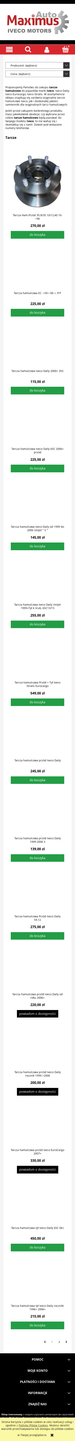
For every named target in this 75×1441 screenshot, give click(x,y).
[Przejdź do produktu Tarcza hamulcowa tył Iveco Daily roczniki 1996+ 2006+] (37, 1283)
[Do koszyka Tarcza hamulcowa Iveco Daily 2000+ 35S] (37, 390)
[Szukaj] (28, 49)
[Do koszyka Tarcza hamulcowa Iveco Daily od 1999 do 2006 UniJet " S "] (37, 546)
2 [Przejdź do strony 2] (59, 1342)
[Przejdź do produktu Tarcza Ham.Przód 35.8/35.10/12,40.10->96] (37, 182)
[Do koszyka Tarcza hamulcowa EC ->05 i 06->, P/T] (37, 313)
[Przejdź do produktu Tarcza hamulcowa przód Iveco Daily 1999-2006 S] (37, 816)
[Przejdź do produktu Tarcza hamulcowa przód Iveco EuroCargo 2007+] (37, 1127)
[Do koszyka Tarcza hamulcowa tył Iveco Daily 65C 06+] (37, 1247)
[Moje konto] (47, 49)
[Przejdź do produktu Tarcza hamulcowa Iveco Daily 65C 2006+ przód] (37, 426)
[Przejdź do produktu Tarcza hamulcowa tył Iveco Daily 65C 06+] (37, 1205)
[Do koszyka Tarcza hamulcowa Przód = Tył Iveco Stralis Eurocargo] (37, 702)
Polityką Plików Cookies (33, 1425)
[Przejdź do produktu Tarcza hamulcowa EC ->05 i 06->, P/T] (37, 271)
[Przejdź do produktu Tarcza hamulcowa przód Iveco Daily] (37, 738)
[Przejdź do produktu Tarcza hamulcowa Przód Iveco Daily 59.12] (37, 894)
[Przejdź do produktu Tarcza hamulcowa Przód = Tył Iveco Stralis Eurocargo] (37, 660)
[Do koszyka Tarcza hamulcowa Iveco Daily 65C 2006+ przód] (37, 468)
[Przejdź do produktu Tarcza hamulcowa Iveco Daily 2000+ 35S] (37, 348)
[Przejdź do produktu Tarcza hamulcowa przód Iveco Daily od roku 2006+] (37, 972)
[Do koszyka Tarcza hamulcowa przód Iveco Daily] (37, 780)
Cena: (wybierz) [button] (20, 74)
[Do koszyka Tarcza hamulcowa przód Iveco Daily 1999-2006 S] (37, 858)
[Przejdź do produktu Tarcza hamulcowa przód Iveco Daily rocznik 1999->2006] (37, 1050)
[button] (9, 49)
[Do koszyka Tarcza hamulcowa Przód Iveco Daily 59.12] (37, 936)
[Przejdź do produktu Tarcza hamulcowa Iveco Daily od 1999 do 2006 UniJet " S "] (37, 504)
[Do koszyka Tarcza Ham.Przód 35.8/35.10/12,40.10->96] (37, 235)
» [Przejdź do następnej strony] (66, 1342)
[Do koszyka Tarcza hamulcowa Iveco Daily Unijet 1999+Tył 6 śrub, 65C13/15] (37, 624)
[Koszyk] (65, 49)
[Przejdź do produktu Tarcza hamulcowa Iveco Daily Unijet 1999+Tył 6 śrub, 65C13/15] (37, 582)
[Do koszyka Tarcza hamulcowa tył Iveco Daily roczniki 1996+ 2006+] (37, 1325)
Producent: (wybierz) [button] (24, 65)
